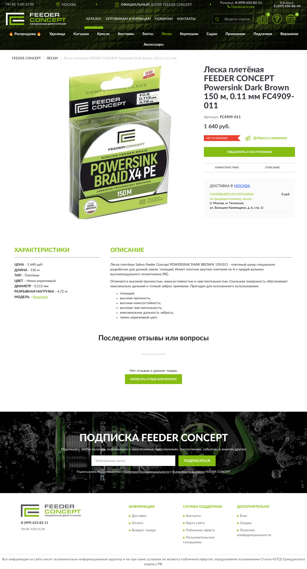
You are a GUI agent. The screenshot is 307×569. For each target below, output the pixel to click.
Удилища (57, 34)
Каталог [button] (93, 19)
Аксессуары (154, 44)
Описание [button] (272, 167)
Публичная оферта (200, 530)
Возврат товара (144, 530)
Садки (212, 34)
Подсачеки (263, 34)
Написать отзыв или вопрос (153, 379)
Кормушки (189, 34)
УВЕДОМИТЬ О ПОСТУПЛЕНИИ (249, 152)
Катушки (81, 34)
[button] (240, 6)
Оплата (137, 523)
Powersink (40, 297)
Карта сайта (195, 523)
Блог (243, 516)
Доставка (139, 516)
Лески (166, 34)
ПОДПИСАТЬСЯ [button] (197, 461)
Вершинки (289, 34)
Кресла (103, 34)
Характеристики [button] (227, 167)
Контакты (186, 19)
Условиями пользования (188, 471)
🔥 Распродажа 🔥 (25, 34)
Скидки (245, 523)
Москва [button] (242, 186)
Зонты (147, 34)
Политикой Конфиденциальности (146, 471)
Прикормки (235, 34)
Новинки (164, 19)
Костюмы (126, 34)
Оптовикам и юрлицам (128, 19)
